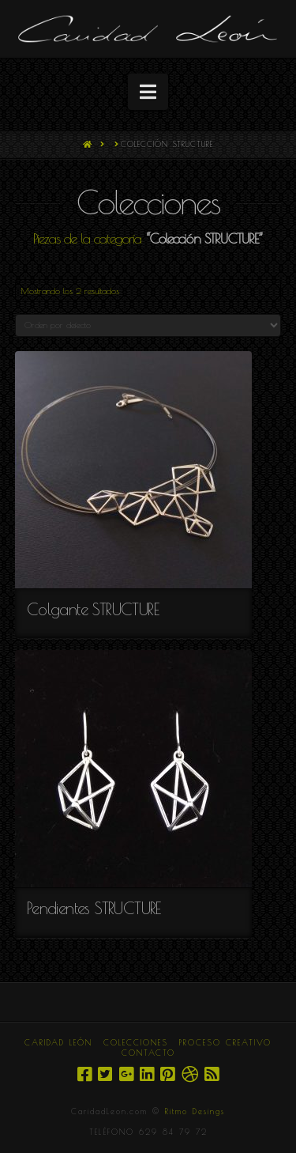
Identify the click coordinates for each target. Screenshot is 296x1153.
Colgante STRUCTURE (93, 608)
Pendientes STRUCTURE (94, 907)
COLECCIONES (135, 1042)
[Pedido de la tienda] (148, 325)
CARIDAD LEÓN (58, 1042)
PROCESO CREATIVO (225, 1042)
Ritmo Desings (195, 1111)
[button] (148, 92)
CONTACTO (148, 1052)
